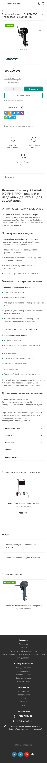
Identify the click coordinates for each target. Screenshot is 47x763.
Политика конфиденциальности (23, 651)
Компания (23, 640)
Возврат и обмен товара (33, 146)
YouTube (26, 754)
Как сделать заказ (23, 668)
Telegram (20, 754)
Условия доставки (23, 675)
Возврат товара (23, 681)
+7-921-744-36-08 (25, 716)
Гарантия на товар (23, 678)
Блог (23, 705)
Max (32, 754)
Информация (23, 687)
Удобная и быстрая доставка (23, 163)
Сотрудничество (23, 658)
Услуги (23, 698)
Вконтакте (14, 754)
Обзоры (23, 702)
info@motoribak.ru (25, 721)
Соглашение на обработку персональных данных (23, 654)
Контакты (23, 647)
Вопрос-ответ (23, 691)
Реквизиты (23, 644)
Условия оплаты (23, 671)
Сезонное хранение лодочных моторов (23, 558)
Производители (23, 695)
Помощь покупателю (23, 664)
